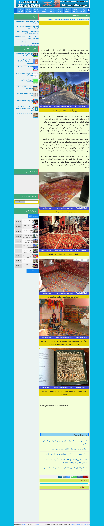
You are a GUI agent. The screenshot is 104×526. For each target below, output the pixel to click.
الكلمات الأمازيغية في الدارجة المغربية (24, 66)
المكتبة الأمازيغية (36, 10)
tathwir (24, 524)
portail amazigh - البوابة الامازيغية (80, 524)
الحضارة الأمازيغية (83, 10)
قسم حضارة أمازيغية (77, 15)
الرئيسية (87, 15)
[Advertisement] (64, 37)
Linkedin (60, 476)
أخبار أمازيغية (20, 10)
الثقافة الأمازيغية (75, 10)
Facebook (80, 476)
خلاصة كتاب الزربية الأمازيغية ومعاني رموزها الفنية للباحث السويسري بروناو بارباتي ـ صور (24, 61)
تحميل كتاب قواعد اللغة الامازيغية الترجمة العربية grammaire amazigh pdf (24, 108)
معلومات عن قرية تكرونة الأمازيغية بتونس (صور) (69, 449)
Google (36, 524)
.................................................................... (29, 24)
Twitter (68, 476)
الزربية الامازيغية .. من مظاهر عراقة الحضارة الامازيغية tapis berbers (68, 19)
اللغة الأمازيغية (67, 10)
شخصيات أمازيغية (51, 10)
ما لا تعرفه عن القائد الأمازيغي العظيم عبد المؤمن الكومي (65, 454)
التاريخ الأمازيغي (59, 10)
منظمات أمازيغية (44, 10)
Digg (64, 476)
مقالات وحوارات (28, 10)
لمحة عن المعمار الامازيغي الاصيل (25, 113)
